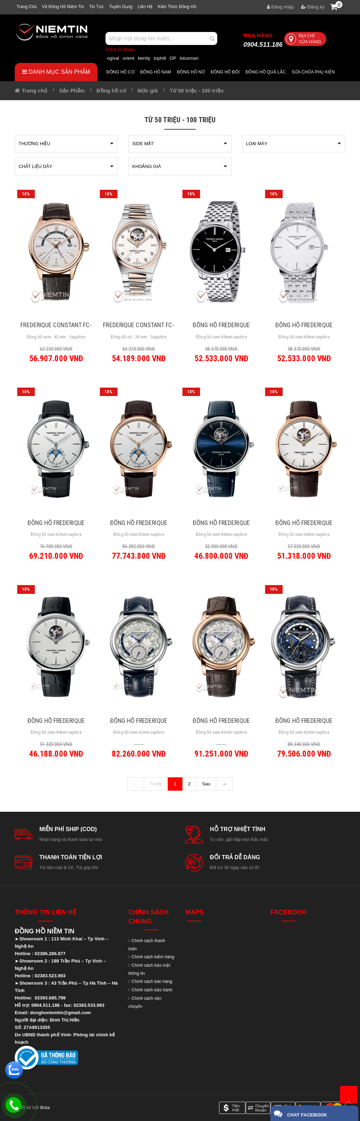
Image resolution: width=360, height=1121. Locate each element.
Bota (45, 1107)
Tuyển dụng (121, 6)
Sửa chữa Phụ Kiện (313, 72)
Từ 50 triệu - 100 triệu (196, 90)
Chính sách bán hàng (151, 981)
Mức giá (147, 90)
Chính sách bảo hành (151, 989)
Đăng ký (312, 6)
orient (128, 58)
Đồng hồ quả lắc (266, 72)
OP (172, 58)
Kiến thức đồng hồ (177, 6)
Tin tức (96, 6)
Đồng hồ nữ (191, 72)
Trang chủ (27, 6)
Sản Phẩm (72, 90)
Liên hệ (145, 6)
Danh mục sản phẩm (56, 72)
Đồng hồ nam (155, 72)
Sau (206, 783)
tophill (160, 58)
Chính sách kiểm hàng (152, 956)
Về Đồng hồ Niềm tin (63, 6)
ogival (113, 58)
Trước (156, 783)
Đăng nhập (280, 6)
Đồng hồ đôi (225, 72)
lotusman (189, 58)
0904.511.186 (262, 40)
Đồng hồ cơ (120, 72)
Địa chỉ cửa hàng (303, 38)
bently (144, 58)
